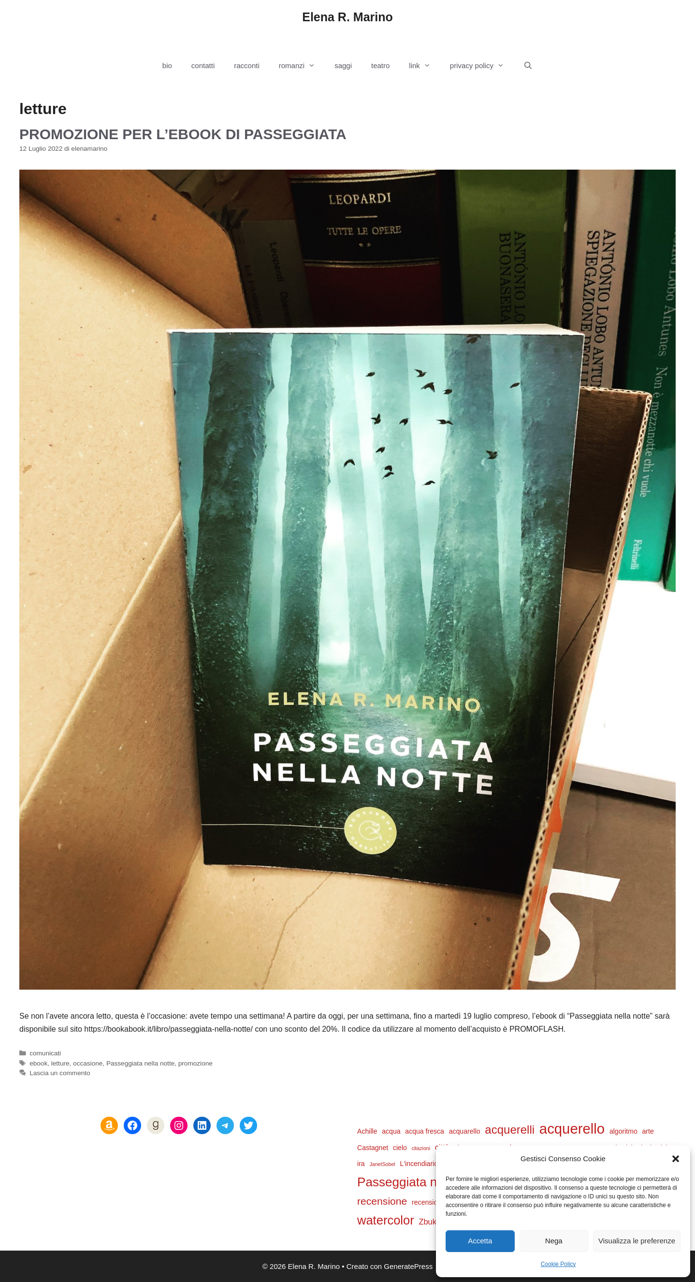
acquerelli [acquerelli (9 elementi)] (510, 1129)
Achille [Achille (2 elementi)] (367, 1131)
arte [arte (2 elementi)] (648, 1131)
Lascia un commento (59, 1073)
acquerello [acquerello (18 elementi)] (572, 1129)
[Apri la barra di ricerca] (528, 65)
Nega (554, 1241)
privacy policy (482, 65)
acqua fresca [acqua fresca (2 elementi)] (424, 1131)
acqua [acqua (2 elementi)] (391, 1131)
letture (60, 1063)
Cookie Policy (558, 1264)
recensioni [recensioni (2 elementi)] (427, 1202)
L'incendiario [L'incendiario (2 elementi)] (419, 1163)
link (424, 65)
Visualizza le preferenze (636, 1241)
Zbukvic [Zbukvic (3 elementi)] (432, 1221)
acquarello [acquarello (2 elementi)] (464, 1131)
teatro (380, 65)
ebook (38, 1063)
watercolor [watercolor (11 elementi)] (385, 1220)
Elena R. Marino (347, 17)
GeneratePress (408, 1266)
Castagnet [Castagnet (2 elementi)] (372, 1148)
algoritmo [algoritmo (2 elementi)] (623, 1131)
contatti (203, 65)
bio (167, 65)
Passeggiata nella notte (140, 1063)
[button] (676, 1159)
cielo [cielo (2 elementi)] (400, 1148)
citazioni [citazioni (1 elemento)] (421, 1148)
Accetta (480, 1241)
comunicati (45, 1053)
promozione (195, 1063)
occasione (87, 1063)
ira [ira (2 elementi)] (361, 1163)
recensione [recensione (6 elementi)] (382, 1201)
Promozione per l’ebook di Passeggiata (183, 134)
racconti (247, 65)
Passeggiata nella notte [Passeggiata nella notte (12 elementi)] (422, 1182)
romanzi (302, 65)
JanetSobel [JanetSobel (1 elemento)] (382, 1164)
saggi (343, 65)
